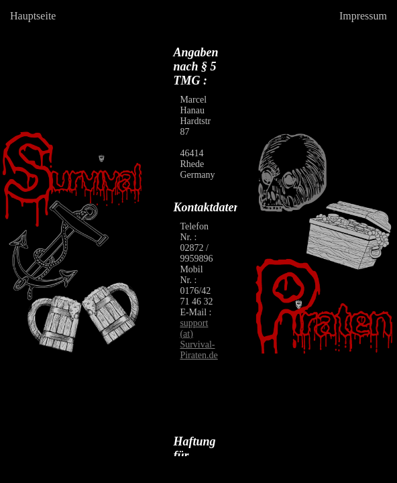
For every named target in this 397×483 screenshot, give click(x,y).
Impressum (363, 15)
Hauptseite (33, 15)
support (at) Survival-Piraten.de (198, 339)
